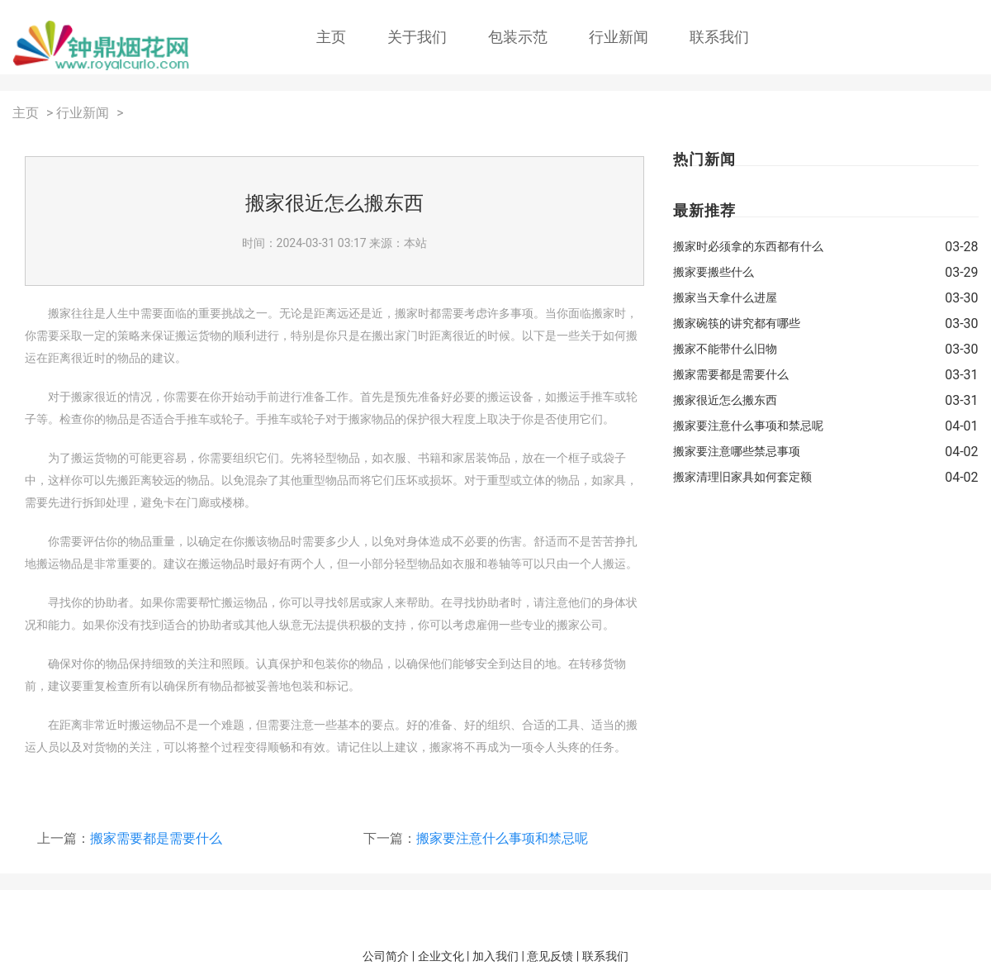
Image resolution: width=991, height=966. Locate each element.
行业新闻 (618, 36)
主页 (331, 36)
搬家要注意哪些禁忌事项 (736, 451)
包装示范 (518, 36)
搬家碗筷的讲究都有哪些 (736, 323)
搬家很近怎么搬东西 (725, 400)
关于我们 (417, 36)
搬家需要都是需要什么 (156, 838)
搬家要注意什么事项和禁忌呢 (502, 838)
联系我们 (719, 36)
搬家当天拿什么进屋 (725, 297)
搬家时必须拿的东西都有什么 (748, 246)
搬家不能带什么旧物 (725, 348)
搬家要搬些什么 (713, 271)
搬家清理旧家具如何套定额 (742, 476)
